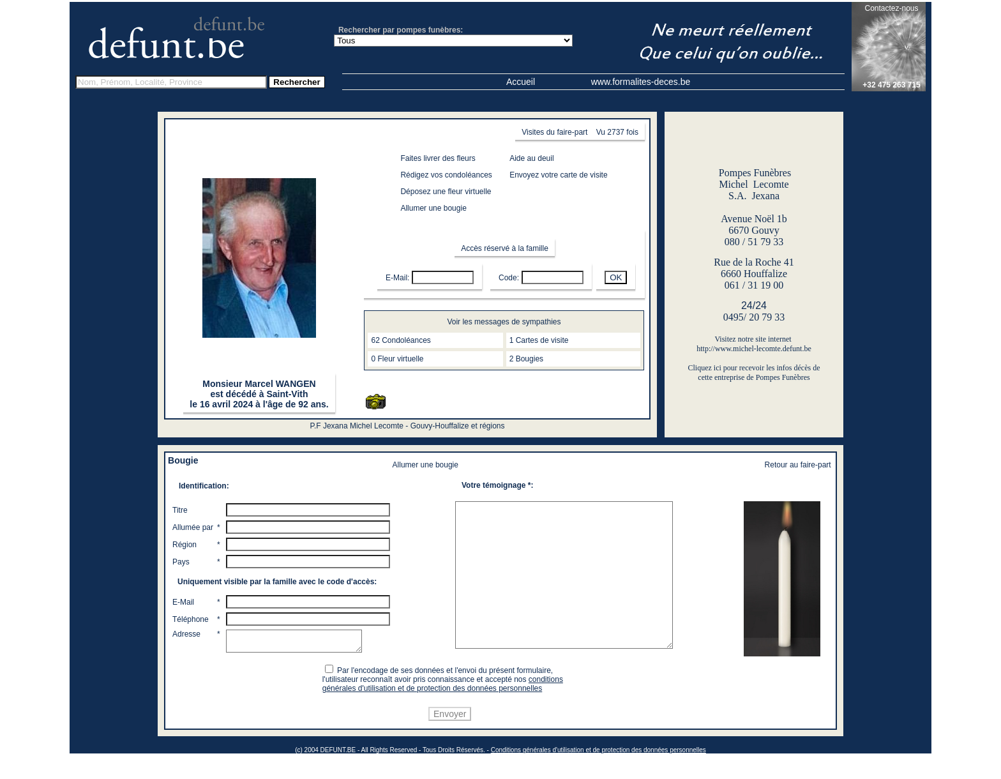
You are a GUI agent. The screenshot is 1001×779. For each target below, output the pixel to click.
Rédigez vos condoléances (446, 174)
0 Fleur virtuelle (397, 358)
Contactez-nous (891, 8)
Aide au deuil (531, 158)
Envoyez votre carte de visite (558, 174)
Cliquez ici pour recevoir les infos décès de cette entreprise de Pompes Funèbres (754, 372)
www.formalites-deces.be (641, 82)
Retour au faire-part (798, 464)
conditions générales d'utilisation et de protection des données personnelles (444, 707)
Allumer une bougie (433, 208)
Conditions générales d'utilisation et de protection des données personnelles (598, 773)
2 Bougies (526, 358)
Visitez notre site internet (753, 339)
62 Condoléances (400, 340)
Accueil (520, 82)
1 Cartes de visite (539, 340)
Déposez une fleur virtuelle (445, 191)
